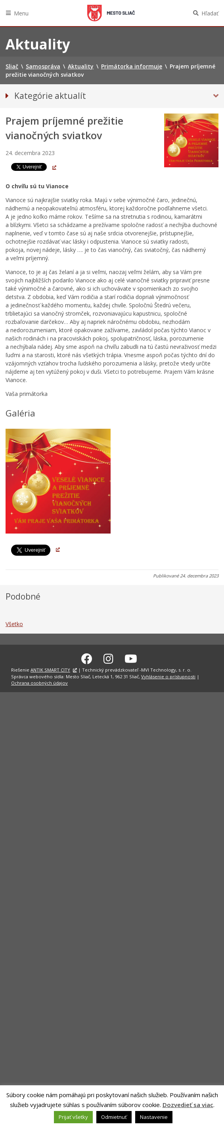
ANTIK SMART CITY (50, 670)
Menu (21, 13)
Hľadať (209, 13)
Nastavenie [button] (154, 1116)
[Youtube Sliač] (130, 658)
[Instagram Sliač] (108, 658)
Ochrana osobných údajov (39, 683)
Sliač (111, 13)
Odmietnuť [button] (114, 1116)
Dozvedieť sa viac (188, 1105)
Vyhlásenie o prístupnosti (168, 676)
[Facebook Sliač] (86, 658)
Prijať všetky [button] (73, 1116)
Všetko (14, 624)
